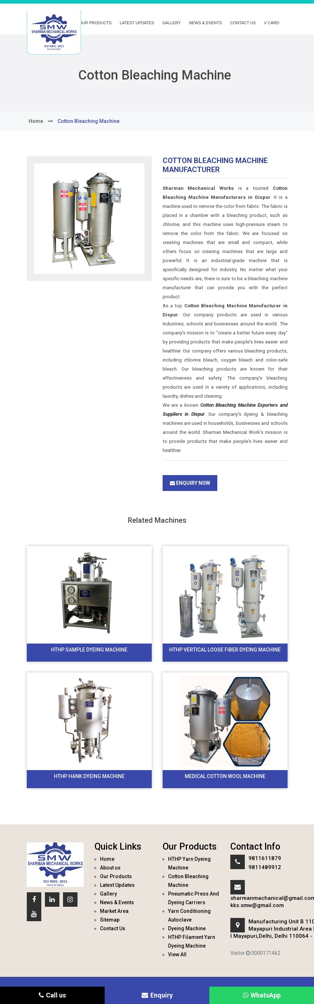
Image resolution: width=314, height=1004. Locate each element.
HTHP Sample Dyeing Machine (89, 650)
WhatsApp (262, 995)
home (36, 121)
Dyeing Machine (187, 928)
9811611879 (264, 858)
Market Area (114, 911)
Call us (52, 995)
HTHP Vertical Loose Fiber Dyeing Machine (225, 650)
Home (107, 859)
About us (110, 868)
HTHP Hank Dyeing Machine (89, 776)
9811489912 (264, 867)
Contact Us (243, 23)
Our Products (95, 23)
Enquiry (157, 995)
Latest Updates (137, 23)
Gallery (172, 23)
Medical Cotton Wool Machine (225, 776)
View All (177, 954)
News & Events (205, 23)
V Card (271, 23)
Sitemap (110, 920)
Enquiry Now (190, 483)
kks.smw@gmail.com (257, 905)
